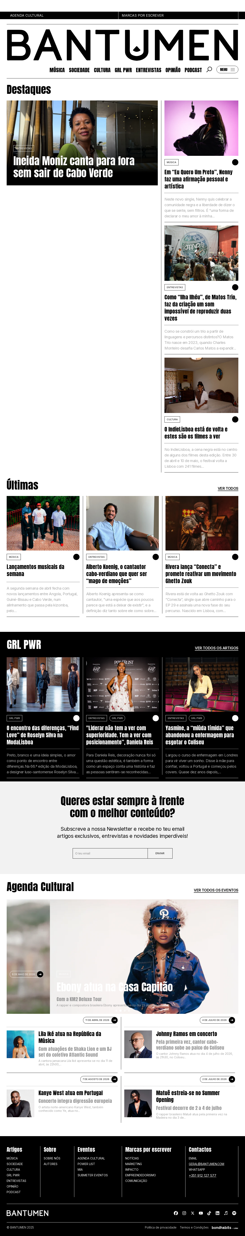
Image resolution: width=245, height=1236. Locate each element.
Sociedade (79, 69)
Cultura (102, 69)
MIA (80, 1169)
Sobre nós (52, 1158)
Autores (50, 1164)
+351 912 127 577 (202, 1175)
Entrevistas (148, 69)
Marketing (133, 1164)
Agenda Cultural (91, 1158)
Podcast (193, 69)
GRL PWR (123, 69)
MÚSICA (171, 162)
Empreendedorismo (140, 1175)
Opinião (172, 69)
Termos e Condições (194, 1227)
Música (57, 69)
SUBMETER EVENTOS (93, 1175)
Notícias (132, 1158)
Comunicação (136, 1181)
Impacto (131, 1169)
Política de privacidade (161, 1227)
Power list (86, 1164)
